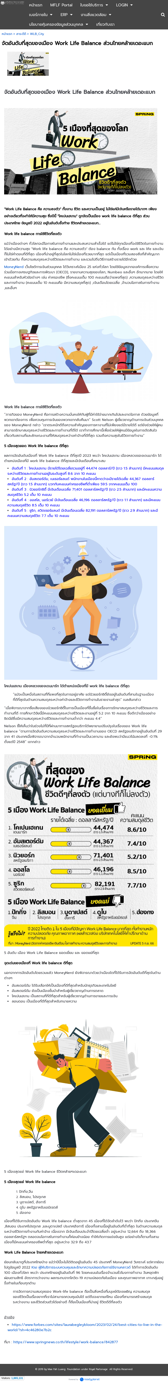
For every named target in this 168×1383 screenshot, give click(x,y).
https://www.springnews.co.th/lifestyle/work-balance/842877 (65, 1342)
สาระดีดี (21, 34)
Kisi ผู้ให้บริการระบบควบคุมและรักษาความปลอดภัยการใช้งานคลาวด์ (81, 1267)
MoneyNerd (14, 267)
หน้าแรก (7, 34)
